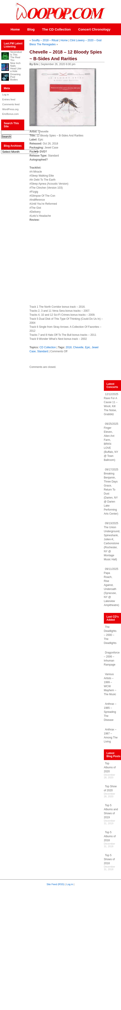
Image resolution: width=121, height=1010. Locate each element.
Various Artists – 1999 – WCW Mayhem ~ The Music (110, 684)
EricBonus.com (10, 114)
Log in (5, 94)
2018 (69, 347)
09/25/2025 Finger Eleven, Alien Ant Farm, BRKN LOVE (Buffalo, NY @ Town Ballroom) (111, 442)
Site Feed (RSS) (56, 884)
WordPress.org (10, 109)
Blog (30, 29)
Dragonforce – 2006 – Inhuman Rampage (112, 658)
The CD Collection (56, 29)
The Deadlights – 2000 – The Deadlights (110, 635)
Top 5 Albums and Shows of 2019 (111, 811)
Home (15, 29)
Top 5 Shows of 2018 (109, 859)
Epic (87, 347)
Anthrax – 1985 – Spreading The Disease (110, 711)
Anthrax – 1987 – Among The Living (111, 735)
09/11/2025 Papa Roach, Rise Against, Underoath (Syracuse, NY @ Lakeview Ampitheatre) (111, 587)
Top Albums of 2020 (110, 767)
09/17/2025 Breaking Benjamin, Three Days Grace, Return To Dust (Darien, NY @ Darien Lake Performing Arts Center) (111, 491)
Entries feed (8, 99)
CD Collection (48, 347)
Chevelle (78, 347)
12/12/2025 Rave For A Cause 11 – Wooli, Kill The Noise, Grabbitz (111, 404)
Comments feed (11, 104)
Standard (42, 351)
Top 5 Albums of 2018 (110, 836)
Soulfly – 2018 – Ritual (45, 40)
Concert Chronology (94, 29)
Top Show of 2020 (110, 788)
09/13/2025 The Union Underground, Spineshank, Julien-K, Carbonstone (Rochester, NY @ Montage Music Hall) (112, 541)
